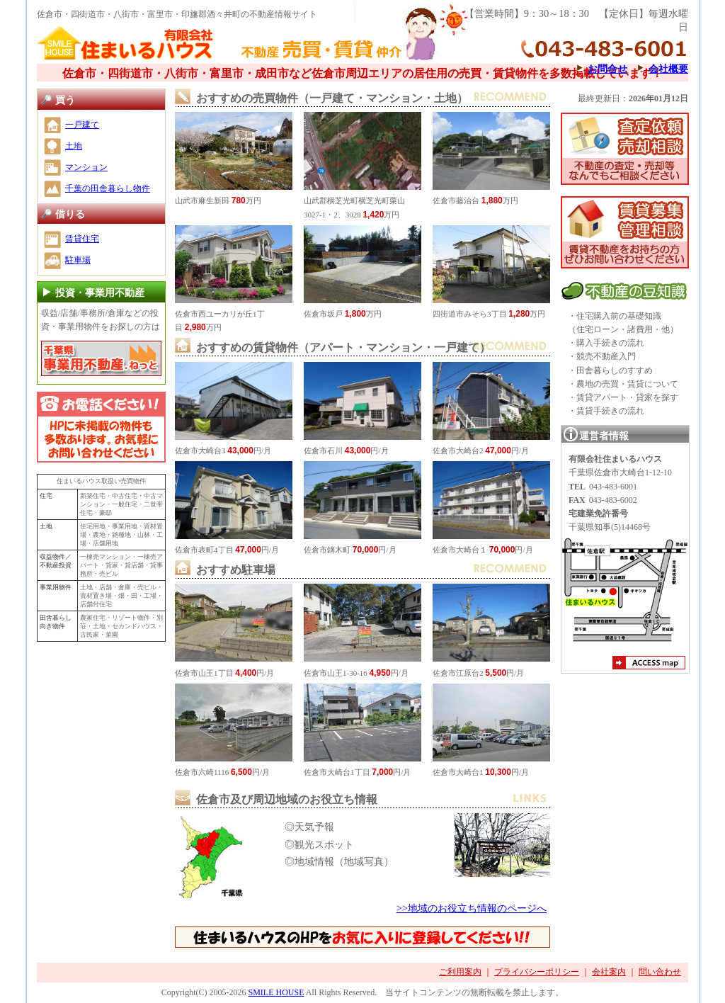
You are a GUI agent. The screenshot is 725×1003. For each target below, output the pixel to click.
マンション (86, 167)
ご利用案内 (460, 972)
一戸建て (82, 125)
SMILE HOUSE (276, 992)
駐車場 (78, 260)
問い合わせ (660, 972)
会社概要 (668, 68)
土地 (73, 146)
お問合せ (607, 68)
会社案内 (609, 972)
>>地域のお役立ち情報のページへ (471, 908)
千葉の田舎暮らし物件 (107, 188)
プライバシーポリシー (536, 972)
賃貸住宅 (82, 239)
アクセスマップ (648, 664)
